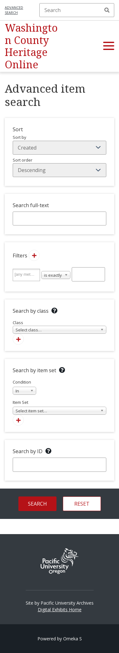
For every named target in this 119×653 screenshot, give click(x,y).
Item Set (59, 407)
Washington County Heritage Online (31, 46)
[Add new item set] (18, 420)
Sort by (59, 144)
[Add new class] (18, 339)
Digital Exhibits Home (60, 610)
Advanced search (14, 10)
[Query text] (88, 274)
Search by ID (28, 451)
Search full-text (31, 205)
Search (107, 10)
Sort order (59, 167)
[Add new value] (34, 255)
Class (59, 327)
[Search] (76, 10)
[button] (108, 46)
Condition (24, 387)
